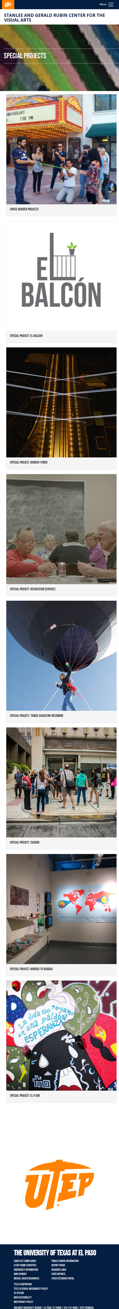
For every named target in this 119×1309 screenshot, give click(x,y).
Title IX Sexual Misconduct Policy (31, 1289)
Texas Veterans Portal (62, 1278)
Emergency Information (26, 1270)
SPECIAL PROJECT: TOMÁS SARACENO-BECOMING (36, 715)
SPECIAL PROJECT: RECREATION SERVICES (32, 589)
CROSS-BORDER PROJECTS (24, 209)
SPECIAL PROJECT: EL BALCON (26, 336)
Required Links (58, 1270)
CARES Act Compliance (25, 1261)
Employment (20, 1274)
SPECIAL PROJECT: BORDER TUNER (28, 462)
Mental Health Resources (26, 1278)
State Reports (58, 1274)
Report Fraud (58, 1265)
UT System (19, 1293)
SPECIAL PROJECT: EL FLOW (25, 1095)
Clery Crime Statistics (25, 1265)
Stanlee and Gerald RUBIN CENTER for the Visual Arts (54, 17)
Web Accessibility (23, 1297)
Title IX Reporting (23, 1284)
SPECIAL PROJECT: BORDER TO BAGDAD (31, 969)
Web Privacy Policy (23, 1302)
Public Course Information (65, 1261)
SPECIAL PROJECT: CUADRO (24, 842)
